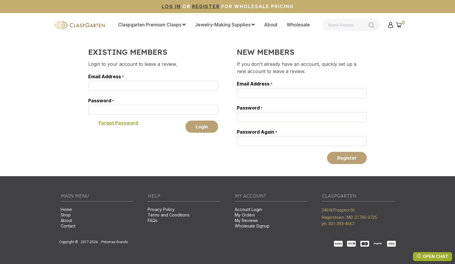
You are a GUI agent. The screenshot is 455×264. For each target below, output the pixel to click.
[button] (390, 25)
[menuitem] (152, 25)
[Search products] (351, 25)
